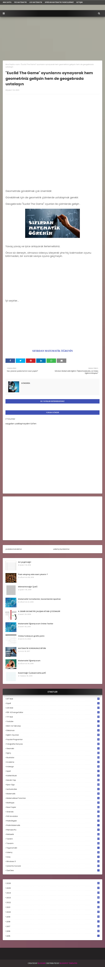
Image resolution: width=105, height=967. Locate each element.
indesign (53, 766)
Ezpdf (53, 703)
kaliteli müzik (53, 775)
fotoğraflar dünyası (53, 744)
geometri (53, 748)
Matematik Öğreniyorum (29, 660)
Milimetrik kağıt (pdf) (27, 586)
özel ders (53, 870)
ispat (53, 771)
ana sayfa (7, 2)
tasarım (53, 843)
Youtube (53, 721)
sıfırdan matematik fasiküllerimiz (59, 2)
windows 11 (53, 861)
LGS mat (53, 708)
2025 (53, 888)
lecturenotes (53, 789)
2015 (53, 936)
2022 (53, 902)
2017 (53, 926)
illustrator (53, 757)
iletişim (79, 2)
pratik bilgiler (53, 821)
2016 (53, 931)
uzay (53, 857)
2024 (53, 893)
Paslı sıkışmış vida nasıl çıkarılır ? (33, 574)
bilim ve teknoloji (53, 726)
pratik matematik (53, 825)
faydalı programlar (53, 739)
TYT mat (53, 717)
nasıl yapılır (53, 807)
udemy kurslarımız (61, 549)
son (17, 64)
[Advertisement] (52, 37)
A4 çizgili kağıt (24, 562)
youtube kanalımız (13, 549)
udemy (53, 852)
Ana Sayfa (9, 64)
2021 (53, 907)
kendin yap (53, 780)
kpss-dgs (53, 784)
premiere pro (53, 830)
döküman (53, 730)
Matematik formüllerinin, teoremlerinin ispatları (39, 599)
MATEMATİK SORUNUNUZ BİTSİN (32, 648)
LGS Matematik (35, 2)
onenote (53, 812)
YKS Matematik (20, 2)
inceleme (53, 762)
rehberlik (53, 834)
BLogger (42, 963)
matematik (53, 793)
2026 (53, 883)
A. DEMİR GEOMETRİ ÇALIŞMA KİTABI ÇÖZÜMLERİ (39, 611)
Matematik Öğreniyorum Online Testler (35, 623)
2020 (53, 912)
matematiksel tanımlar (53, 798)
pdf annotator (53, 816)
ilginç (53, 753)
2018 (53, 921)
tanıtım (53, 839)
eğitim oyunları (53, 735)
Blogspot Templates (68, 963)
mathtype (53, 803)
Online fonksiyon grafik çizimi (31, 636)
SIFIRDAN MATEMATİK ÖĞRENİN (52, 351)
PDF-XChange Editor (53, 712)
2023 (53, 897)
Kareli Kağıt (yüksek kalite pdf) (32, 673)
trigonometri (53, 848)
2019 (53, 917)
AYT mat (53, 699)
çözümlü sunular (53, 866)
